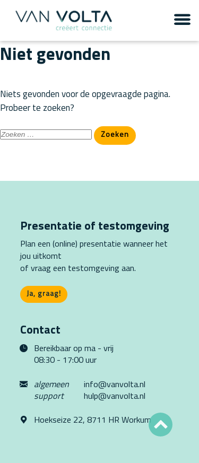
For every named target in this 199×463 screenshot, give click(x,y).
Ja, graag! (44, 294)
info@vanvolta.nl (114, 385)
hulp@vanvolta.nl (114, 396)
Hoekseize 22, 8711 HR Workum (92, 420)
